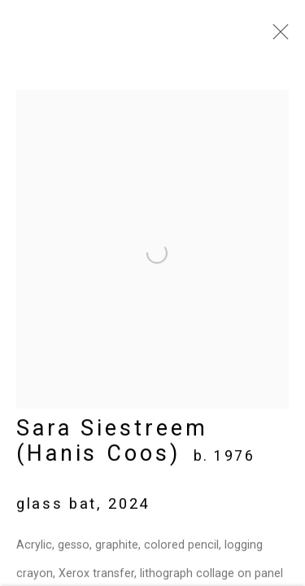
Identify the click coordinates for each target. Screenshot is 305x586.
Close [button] (276, 36)
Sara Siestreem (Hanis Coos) (112, 444)
